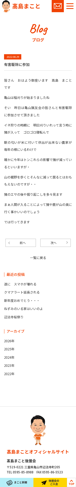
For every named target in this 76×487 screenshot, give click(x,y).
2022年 (9, 373)
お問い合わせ (58, 6)
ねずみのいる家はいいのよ (23, 308)
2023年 (9, 365)
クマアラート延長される (22, 292)
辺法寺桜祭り (14, 316)
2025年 (9, 349)
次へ (53, 243)
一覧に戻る (38, 257)
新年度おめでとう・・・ (22, 300)
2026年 (9, 340)
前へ (23, 243)
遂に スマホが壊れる (20, 284)
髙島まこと (26, 6)
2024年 (9, 357)
